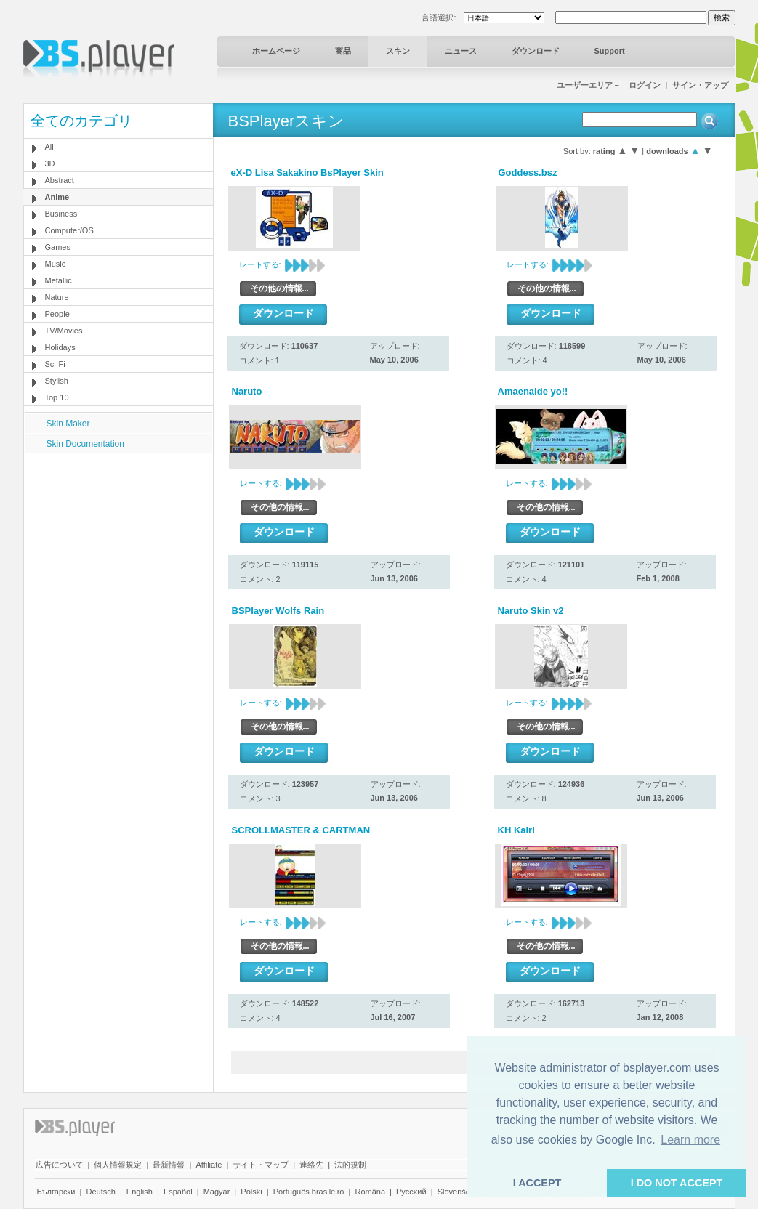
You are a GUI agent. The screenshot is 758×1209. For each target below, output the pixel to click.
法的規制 (350, 1164)
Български (56, 1191)
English (139, 1191)
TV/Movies (64, 330)
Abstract (59, 180)
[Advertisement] (118, 544)
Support (609, 50)
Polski (251, 1191)
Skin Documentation (85, 444)
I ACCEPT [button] (537, 1183)
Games (57, 247)
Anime (57, 197)
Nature (57, 297)
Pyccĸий (411, 1191)
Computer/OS (69, 230)
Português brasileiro (308, 1191)
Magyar (216, 1191)
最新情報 (169, 1164)
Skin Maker (68, 423)
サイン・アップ (700, 85)
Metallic (58, 280)
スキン (398, 50)
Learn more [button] (690, 1139)
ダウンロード (536, 50)
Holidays (60, 347)
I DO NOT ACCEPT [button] (677, 1183)
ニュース (461, 50)
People (57, 314)
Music (55, 263)
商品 (343, 50)
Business (61, 213)
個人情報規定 (118, 1164)
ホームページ (276, 50)
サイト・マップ (261, 1164)
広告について (60, 1164)
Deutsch (100, 1191)
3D (50, 163)
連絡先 (311, 1164)
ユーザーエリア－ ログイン (609, 85)
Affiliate (208, 1164)
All (49, 146)
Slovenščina (459, 1191)
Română (370, 1191)
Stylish (56, 380)
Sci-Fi (55, 364)
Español (178, 1191)
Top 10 (57, 397)
